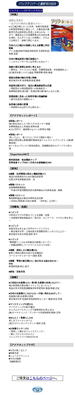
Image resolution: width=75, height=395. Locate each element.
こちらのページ (40, 378)
